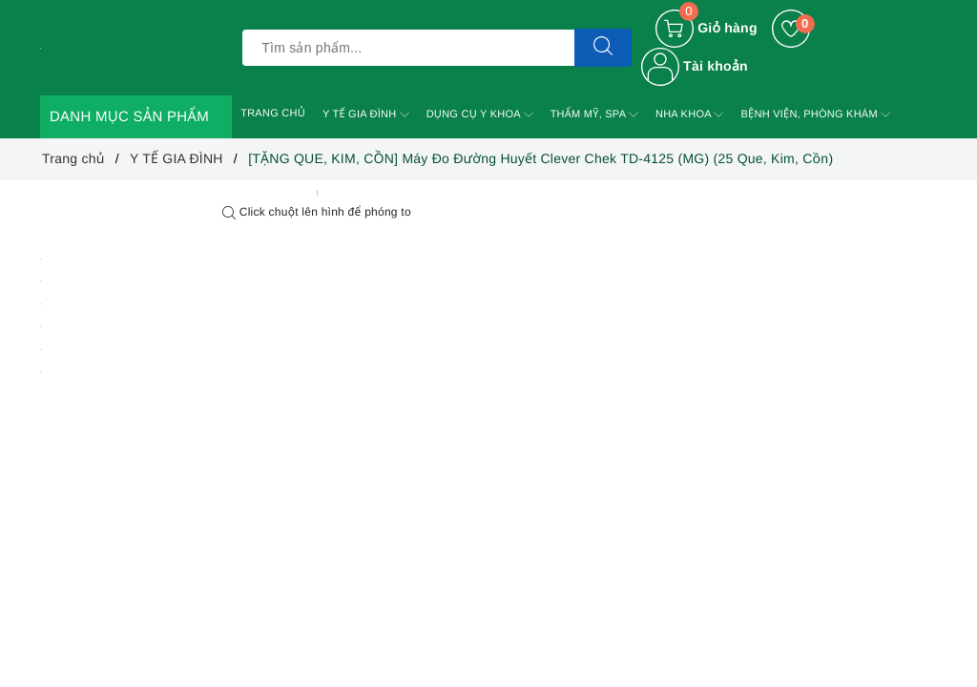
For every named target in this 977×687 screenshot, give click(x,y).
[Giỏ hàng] (706, 29)
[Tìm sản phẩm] (408, 48)
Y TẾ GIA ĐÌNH (365, 114)
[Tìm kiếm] (603, 48)
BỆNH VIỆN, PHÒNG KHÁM (815, 114)
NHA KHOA (689, 114)
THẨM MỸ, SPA (594, 114)
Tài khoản (694, 65)
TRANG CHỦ (272, 113)
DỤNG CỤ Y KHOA (479, 114)
